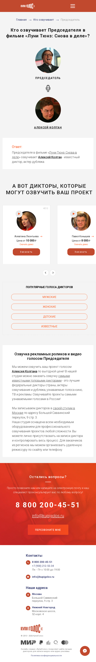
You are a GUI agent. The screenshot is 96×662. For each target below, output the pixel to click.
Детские (49, 316)
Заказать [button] (26, 252)
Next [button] (53, 273)
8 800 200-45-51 (48, 505)
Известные (49, 326)
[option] (26, 234)
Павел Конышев (81, 236)
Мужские (49, 297)
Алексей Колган (50, 157)
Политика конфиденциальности (46, 655)
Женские (49, 306)
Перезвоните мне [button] (48, 530)
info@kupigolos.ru (48, 516)
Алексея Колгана (24, 371)
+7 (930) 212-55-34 (43, 565)
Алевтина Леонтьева (26, 236)
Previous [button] (45, 273)
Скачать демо (26, 244)
